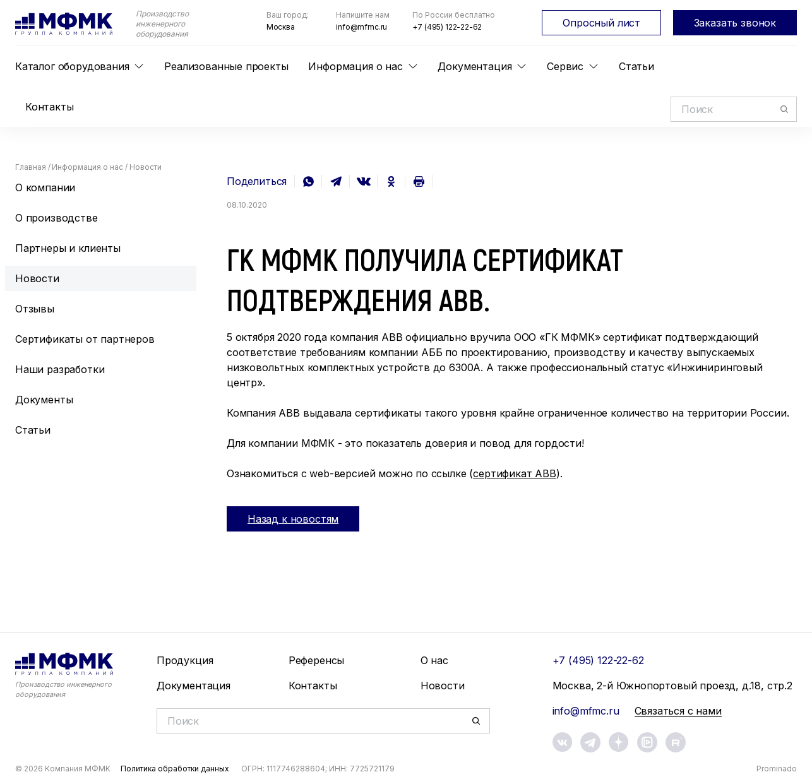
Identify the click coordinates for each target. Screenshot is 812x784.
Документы (44, 399)
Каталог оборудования (72, 66)
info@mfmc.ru (361, 27)
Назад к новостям (293, 519)
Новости (37, 278)
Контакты (49, 106)
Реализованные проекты (226, 66)
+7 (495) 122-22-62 (447, 27)
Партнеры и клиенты (68, 248)
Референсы (316, 660)
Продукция (185, 660)
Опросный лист (601, 22)
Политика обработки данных (175, 768)
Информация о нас (355, 66)
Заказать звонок (735, 22)
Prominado (776, 768)
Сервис (565, 66)
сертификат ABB (514, 473)
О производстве (56, 217)
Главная (30, 167)
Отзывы (34, 308)
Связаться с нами (678, 710)
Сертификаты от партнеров (85, 339)
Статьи (636, 66)
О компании (45, 187)
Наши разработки (59, 369)
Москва (280, 27)
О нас (434, 660)
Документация (474, 66)
